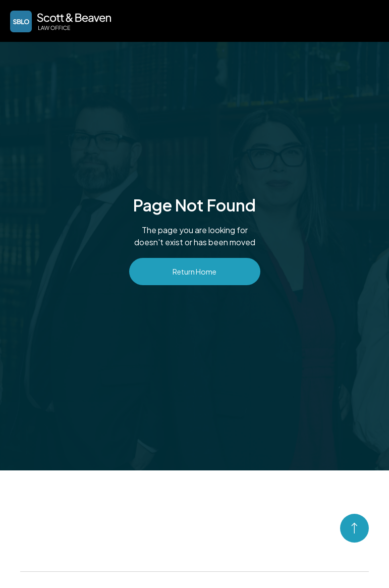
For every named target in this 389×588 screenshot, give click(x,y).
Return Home (194, 271)
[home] (60, 21)
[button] (367, 20)
